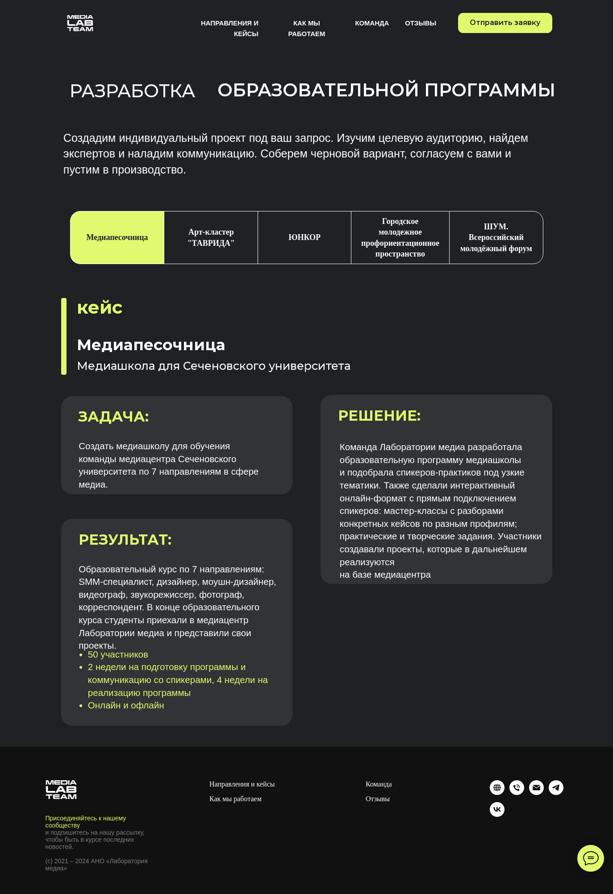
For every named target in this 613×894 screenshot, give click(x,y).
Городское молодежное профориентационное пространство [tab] (400, 237)
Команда (372, 23)
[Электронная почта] (536, 787)
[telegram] (556, 787)
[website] (497, 787)
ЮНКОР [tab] (304, 237)
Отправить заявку (505, 22)
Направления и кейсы (242, 784)
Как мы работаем (235, 799)
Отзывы (420, 23)
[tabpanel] (306, 512)
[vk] (497, 809)
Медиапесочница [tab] (117, 237)
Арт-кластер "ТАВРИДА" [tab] (211, 237)
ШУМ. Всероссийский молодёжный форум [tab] (496, 237)
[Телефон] (516, 787)
